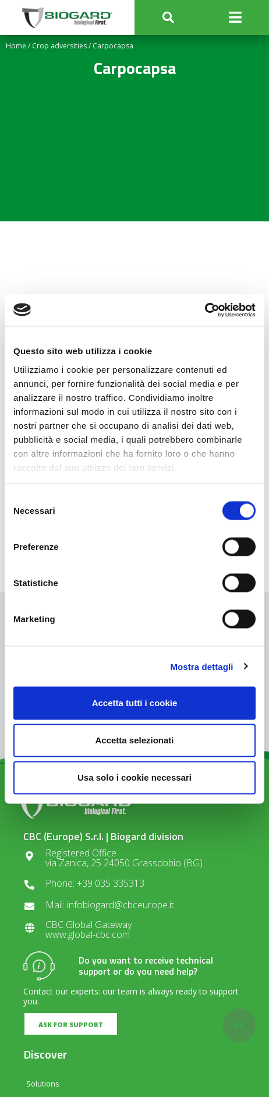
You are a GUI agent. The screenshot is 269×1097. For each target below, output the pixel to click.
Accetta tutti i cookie (135, 703)
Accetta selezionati (134, 740)
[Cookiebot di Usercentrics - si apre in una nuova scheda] (205, 310)
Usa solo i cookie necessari (134, 777)
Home (16, 46)
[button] (168, 17)
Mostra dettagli (201, 666)
